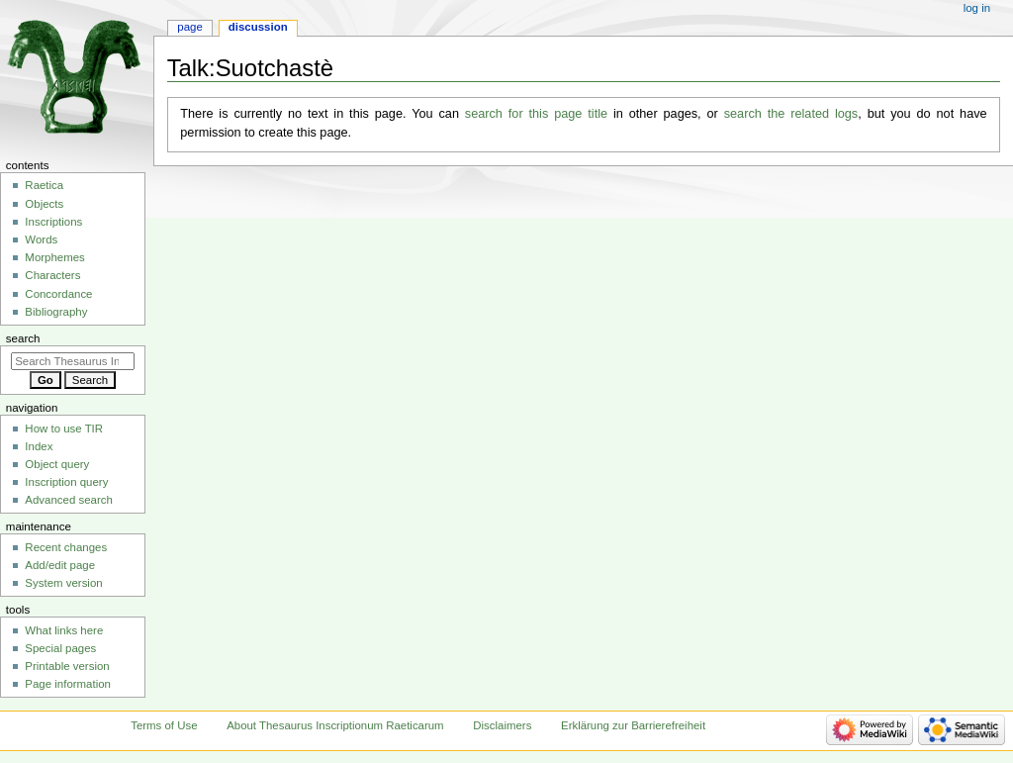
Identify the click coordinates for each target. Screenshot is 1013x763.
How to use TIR (64, 428)
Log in (977, 8)
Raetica (44, 185)
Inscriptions (53, 222)
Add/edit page (60, 565)
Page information (68, 684)
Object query (57, 464)
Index (38, 446)
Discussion (258, 27)
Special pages (60, 648)
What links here (64, 630)
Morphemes (54, 257)
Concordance (58, 294)
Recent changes (66, 547)
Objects (44, 204)
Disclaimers (502, 725)
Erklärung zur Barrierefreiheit (633, 725)
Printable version (67, 666)
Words (41, 239)
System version (63, 583)
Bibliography (56, 312)
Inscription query (66, 482)
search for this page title (536, 114)
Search (23, 338)
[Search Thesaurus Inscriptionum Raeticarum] (73, 361)
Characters (52, 275)
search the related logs (791, 114)
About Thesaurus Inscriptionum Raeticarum (335, 725)
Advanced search (69, 500)
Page (189, 27)
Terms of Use (164, 725)
